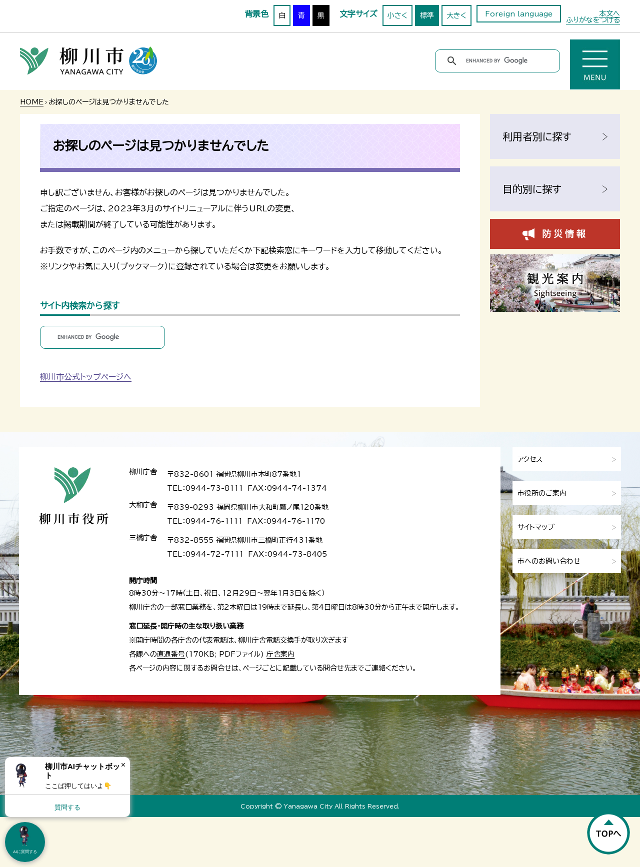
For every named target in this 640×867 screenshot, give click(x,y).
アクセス (530, 459)
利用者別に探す (537, 136)
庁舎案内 (280, 654)
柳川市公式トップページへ (86, 377)
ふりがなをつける (593, 19)
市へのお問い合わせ (549, 561)
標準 (427, 15)
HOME (32, 101)
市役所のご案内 (542, 493)
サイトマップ (536, 527)
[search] (499, 61)
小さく (398, 15)
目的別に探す (532, 189)
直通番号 (171, 654)
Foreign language (518, 13)
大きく (456, 15)
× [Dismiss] (123, 765)
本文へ (609, 13)
